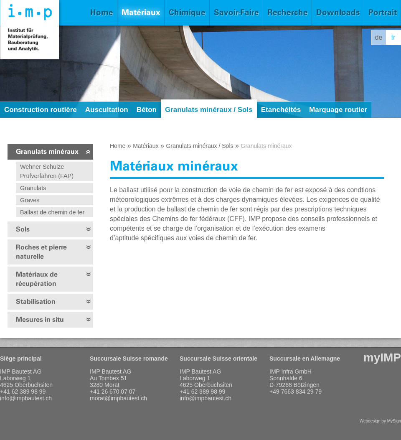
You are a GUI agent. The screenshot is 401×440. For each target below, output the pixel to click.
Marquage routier (338, 110)
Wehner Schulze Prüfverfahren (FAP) (47, 171)
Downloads (338, 12)
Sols (23, 229)
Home (101, 12)
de (379, 37)
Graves (29, 200)
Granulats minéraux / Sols (209, 110)
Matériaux (141, 12)
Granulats (33, 188)
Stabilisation (36, 301)
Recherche (287, 12)
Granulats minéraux (47, 151)
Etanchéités (281, 110)
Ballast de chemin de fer (52, 212)
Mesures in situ (40, 319)
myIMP (382, 357)
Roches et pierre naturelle (41, 251)
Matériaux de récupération (37, 278)
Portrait (382, 12)
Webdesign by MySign (380, 421)
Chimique (187, 12)
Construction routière (40, 110)
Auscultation (106, 110)
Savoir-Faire (236, 12)
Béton (147, 110)
